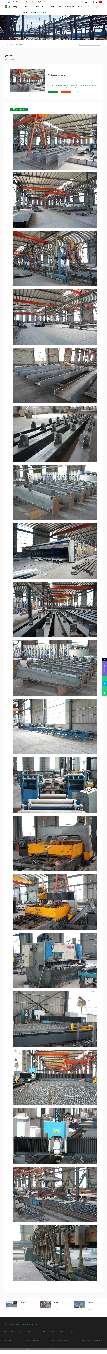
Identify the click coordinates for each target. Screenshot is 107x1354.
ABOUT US (17, 1332)
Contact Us (53, 92)
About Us (67, 92)
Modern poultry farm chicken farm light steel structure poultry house (65, 85)
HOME (25, 7)
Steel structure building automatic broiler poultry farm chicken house (78, 87)
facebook (45, 12)
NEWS (44, 7)
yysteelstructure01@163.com (37, 2)
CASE (52, 7)
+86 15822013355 (15, 2)
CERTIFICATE (83, 7)
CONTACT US (7, 1334)
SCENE (59, 7)
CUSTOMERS (70, 7)
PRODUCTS (35, 7)
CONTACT (35, 12)
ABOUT (26, 12)
